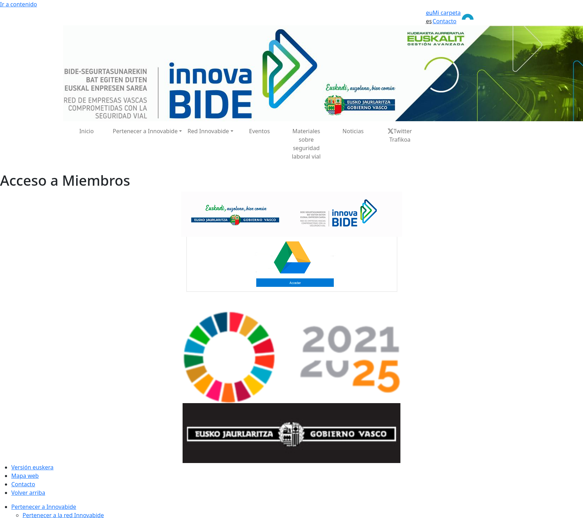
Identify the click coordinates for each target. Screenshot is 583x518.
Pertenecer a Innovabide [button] (145, 131)
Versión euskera (32, 467)
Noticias (353, 131)
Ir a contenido (18, 4)
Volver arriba (28, 493)
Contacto (444, 21)
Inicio (86, 131)
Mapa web (25, 476)
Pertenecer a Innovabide (43, 507)
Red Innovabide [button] (208, 131)
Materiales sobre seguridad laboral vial (306, 143)
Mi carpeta (446, 13)
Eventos (259, 131)
